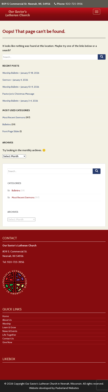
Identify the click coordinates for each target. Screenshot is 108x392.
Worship (6, 323)
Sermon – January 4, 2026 (15, 79)
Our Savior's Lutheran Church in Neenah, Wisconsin (53, 383)
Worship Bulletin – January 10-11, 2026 (20, 86)
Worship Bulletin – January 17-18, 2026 (20, 72)
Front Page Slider (10, 131)
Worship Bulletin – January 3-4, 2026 (20, 100)
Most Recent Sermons (13, 117)
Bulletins (6, 124)
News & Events (9, 331)
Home (5, 316)
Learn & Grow (9, 327)
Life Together (9, 334)
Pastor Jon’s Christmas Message (18, 93)
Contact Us (8, 338)
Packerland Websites (67, 388)
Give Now (7, 342)
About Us (7, 319)
